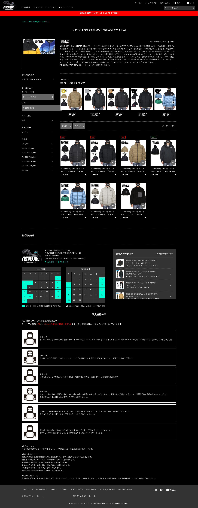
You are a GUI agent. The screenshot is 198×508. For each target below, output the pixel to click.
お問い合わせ (165, 3)
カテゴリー (51, 7)
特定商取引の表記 (125, 490)
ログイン (25, 490)
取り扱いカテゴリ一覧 (81, 496)
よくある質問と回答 (107, 490)
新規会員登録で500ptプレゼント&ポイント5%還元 (99, 13)
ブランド (38, 7)
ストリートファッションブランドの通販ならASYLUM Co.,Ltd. (91, 503)
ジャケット (26, 132)
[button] (173, 102)
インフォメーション (39, 490)
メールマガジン (151, 3)
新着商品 (26, 7)
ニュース (64, 490)
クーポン (138, 3)
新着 (23, 120)
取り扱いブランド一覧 (30, 496)
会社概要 (50, 262)
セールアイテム (67, 7)
